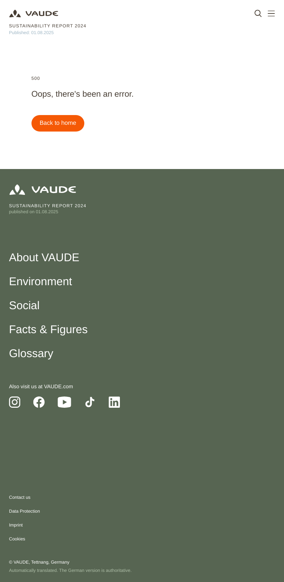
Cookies (17, 539)
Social (24, 305)
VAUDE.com (58, 386)
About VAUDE (44, 257)
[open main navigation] (271, 13)
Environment (40, 281)
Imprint (16, 525)
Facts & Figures (48, 329)
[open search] (258, 13)
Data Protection (24, 511)
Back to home (58, 123)
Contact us (19, 497)
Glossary (31, 353)
